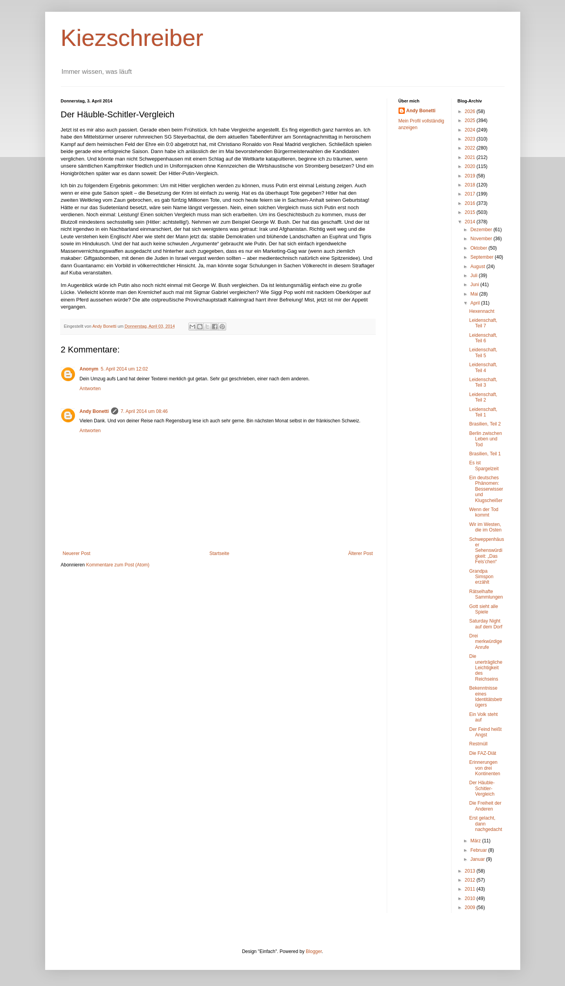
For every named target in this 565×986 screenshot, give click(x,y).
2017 (471, 194)
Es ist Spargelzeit (484, 465)
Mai (474, 294)
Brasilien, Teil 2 (485, 424)
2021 (471, 157)
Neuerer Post (77, 553)
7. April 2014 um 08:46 (144, 411)
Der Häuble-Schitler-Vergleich (482, 788)
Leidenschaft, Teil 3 (483, 382)
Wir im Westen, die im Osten (485, 527)
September (482, 257)
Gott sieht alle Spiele (483, 609)
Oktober (479, 248)
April (475, 303)
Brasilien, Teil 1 (485, 453)
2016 (471, 203)
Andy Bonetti (94, 411)
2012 (471, 880)
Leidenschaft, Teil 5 (483, 352)
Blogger (314, 951)
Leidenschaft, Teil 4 (483, 367)
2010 (471, 898)
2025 (471, 120)
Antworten (90, 388)
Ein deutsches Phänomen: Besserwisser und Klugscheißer (486, 489)
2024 (471, 130)
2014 (471, 222)
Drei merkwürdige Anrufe (485, 641)
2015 (471, 212)
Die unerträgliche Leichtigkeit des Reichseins (485, 668)
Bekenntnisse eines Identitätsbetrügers (485, 696)
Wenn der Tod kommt (483, 512)
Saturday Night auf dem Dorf (485, 623)
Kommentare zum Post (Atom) (117, 565)
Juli (474, 275)
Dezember (482, 229)
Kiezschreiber (132, 38)
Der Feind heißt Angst (485, 732)
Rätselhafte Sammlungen (486, 594)
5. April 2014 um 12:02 (124, 369)
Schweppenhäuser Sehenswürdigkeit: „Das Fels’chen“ (486, 551)
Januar (478, 859)
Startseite (219, 553)
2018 (471, 185)
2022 (471, 148)
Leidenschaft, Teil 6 (483, 337)
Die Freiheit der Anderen (485, 805)
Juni (475, 284)
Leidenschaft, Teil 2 (483, 397)
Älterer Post (360, 553)
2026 (471, 111)
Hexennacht (481, 311)
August (478, 266)
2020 (471, 166)
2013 (471, 871)
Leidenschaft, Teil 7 (483, 323)
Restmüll (478, 744)
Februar (479, 850)
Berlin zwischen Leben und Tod (485, 439)
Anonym (89, 369)
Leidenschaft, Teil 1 (483, 412)
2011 (471, 889)
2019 (471, 176)
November (482, 238)
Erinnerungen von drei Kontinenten (484, 768)
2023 (471, 139)
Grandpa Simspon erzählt (481, 576)
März (476, 841)
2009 (471, 907)
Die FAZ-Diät (482, 753)
